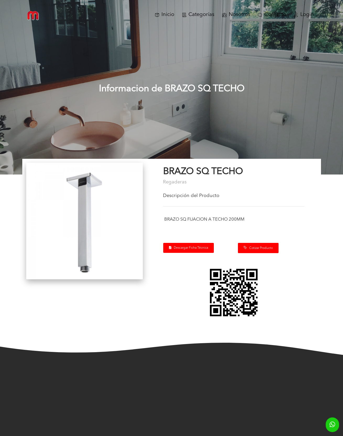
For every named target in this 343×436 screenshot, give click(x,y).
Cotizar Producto (258, 248)
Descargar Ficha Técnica (188, 247)
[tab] (233, 197)
